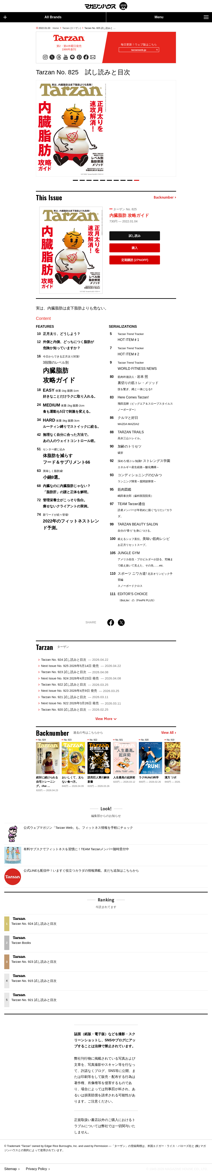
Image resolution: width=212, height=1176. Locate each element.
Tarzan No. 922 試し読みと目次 (74, 686)
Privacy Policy (36, 1171)
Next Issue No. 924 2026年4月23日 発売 (81, 680)
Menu (182, 17)
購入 (135, 249)
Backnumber (165, 199)
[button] (75, 182)
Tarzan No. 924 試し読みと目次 (74, 661)
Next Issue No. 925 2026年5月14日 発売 (81, 667)
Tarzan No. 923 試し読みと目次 (74, 674)
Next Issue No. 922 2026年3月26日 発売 (81, 705)
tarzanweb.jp (143, 50)
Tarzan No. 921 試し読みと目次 (74, 699)
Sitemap (10, 1171)
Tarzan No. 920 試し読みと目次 (74, 711)
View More (106, 721)
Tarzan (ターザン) (71, 28)
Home (56, 28)
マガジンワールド (106, 6)
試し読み (135, 237)
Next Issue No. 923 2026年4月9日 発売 (80, 692)
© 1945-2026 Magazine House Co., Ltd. (174, 1171)
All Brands (32, 17)
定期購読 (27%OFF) (134, 262)
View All (168, 735)
